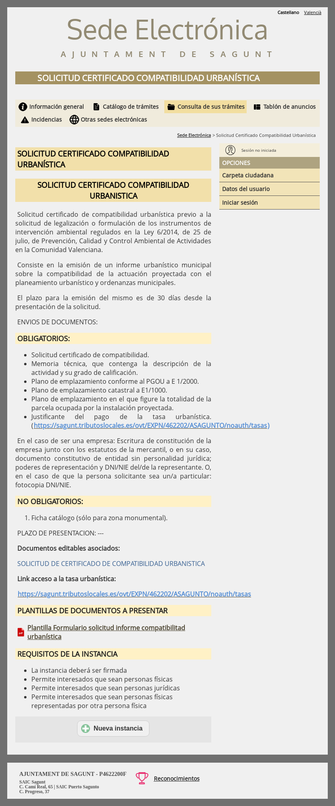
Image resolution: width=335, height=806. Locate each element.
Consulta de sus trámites (211, 106)
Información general (56, 106)
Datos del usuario (246, 189)
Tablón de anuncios (290, 106)
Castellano (288, 12)
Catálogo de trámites (131, 106)
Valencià (312, 12)
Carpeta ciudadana (248, 175)
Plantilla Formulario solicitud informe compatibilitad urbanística (106, 632)
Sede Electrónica (194, 135)
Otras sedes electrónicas (114, 119)
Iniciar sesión (240, 202)
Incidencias (46, 119)
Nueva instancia (112, 728)
